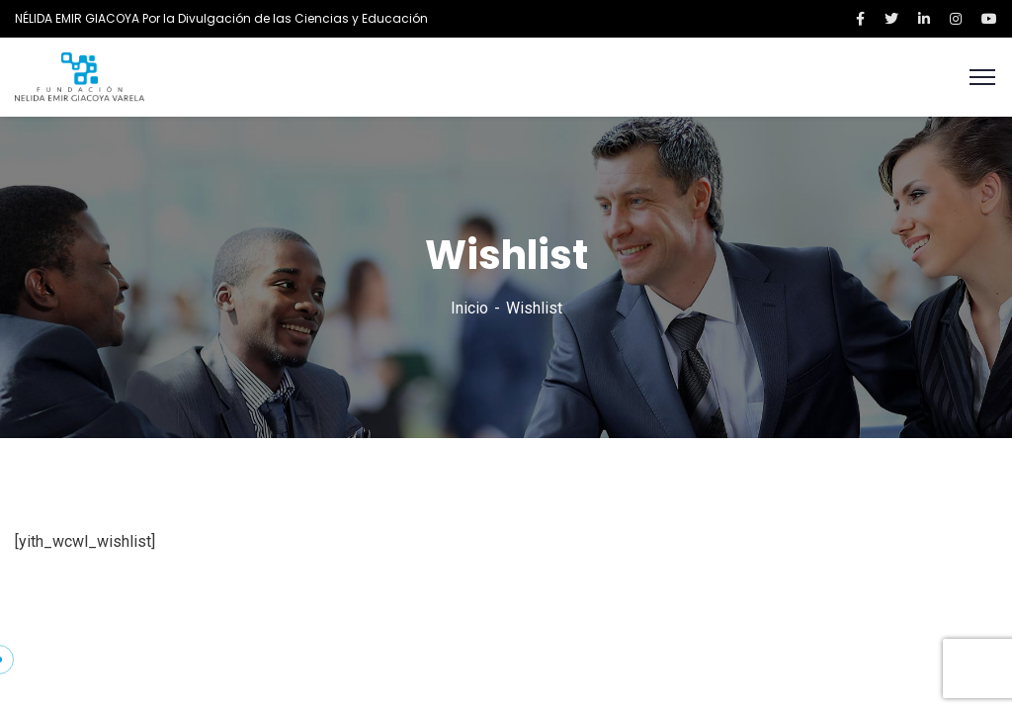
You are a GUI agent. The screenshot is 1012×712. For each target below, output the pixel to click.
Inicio (469, 308)
